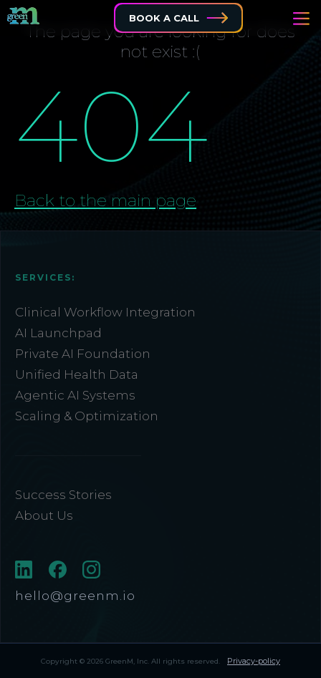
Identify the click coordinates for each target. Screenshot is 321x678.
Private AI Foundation (82, 354)
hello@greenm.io (75, 596)
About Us (44, 515)
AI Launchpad (58, 333)
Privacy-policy (253, 661)
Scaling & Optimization (86, 416)
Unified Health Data (76, 374)
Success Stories (63, 495)
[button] (301, 18)
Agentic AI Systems (75, 395)
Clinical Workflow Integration (105, 312)
